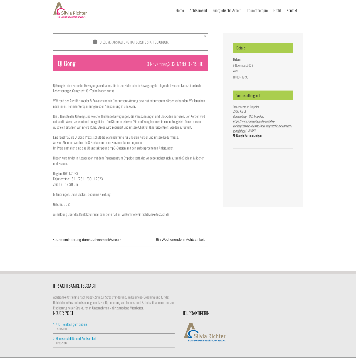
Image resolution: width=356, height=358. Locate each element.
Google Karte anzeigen (249, 135)
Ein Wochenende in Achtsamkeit (180, 239)
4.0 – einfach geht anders (71, 324)
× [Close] (205, 36)
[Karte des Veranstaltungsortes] (263, 162)
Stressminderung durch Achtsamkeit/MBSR (88, 240)
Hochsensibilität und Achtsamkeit (76, 338)
